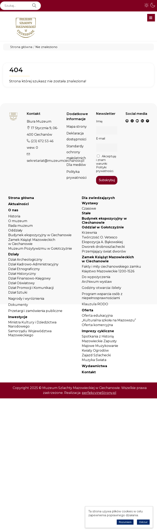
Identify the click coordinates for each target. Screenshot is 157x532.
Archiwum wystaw (97, 282)
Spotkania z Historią (98, 336)
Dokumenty (18, 305)
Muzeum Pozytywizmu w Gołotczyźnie (40, 248)
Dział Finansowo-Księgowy (29, 278)
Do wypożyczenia (96, 277)
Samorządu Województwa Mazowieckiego (30, 333)
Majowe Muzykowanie (100, 346)
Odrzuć (143, 522)
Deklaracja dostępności (76, 136)
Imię (99, 121)
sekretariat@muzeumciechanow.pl (55, 161)
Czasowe (89, 208)
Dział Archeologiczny (25, 260)
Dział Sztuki (17, 292)
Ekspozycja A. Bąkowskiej (102, 242)
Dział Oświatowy (21, 283)
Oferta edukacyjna (97, 315)
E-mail (100, 138)
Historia (14, 216)
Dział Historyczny (22, 274)
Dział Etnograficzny (24, 269)
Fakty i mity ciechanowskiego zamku (111, 266)
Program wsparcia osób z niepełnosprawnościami (102, 296)
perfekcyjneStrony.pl (99, 393)
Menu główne (150, 17)
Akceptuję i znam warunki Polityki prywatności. (106, 163)
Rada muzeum (20, 226)
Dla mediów (76, 165)
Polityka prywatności (76, 175)
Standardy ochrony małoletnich (76, 152)
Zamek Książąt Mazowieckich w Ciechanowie (31, 242)
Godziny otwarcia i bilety (101, 288)
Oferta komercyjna (97, 325)
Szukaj (34, 4)
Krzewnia (89, 233)
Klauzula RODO (95, 304)
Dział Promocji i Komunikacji (31, 288)
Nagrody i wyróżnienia (26, 299)
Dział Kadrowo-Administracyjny (33, 264)
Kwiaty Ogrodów (95, 350)
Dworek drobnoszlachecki (103, 247)
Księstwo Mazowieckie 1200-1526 (108, 271)
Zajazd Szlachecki (96, 355)
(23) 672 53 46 (41, 141)
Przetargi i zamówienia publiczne (35, 311)
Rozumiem (125, 522)
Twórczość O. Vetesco (99, 237)
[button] (146, 5)
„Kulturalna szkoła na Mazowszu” (109, 320)
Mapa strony (76, 127)
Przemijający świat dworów (104, 251)
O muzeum (17, 221)
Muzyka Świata (94, 360)
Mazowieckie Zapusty (99, 341)
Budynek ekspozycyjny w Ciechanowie (40, 235)
